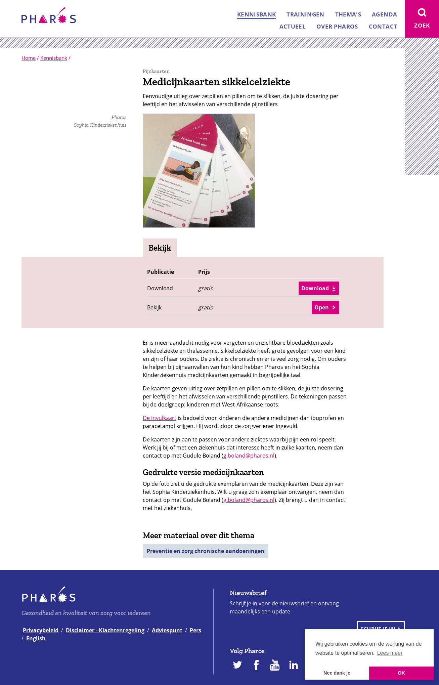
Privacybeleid (40, 630)
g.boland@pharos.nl (248, 455)
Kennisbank (256, 14)
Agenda (384, 14)
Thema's (348, 14)
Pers (195, 630)
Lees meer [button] (390, 653)
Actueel (292, 26)
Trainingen (305, 14)
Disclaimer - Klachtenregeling (105, 630)
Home (28, 57)
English (36, 638)
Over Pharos (337, 26)
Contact (383, 26)
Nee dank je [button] (336, 673)
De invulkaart (159, 418)
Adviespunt (167, 630)
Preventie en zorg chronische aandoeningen (205, 551)
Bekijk (160, 248)
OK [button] (401, 673)
